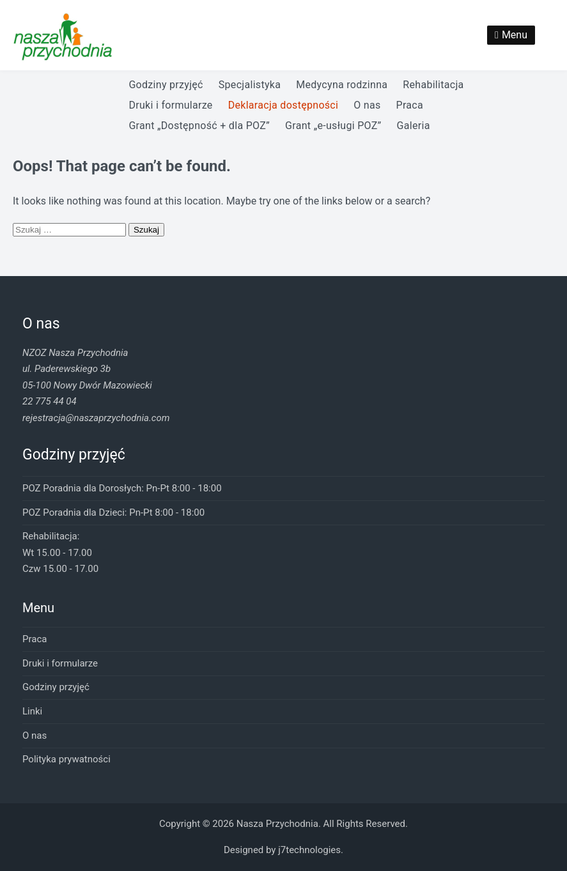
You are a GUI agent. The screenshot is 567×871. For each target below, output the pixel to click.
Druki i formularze (170, 105)
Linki (32, 711)
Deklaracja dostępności (283, 105)
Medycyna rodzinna (341, 85)
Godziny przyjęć (165, 85)
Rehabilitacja (433, 85)
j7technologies (309, 850)
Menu (514, 35)
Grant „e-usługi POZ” (333, 125)
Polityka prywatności (66, 759)
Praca (409, 105)
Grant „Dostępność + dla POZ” (199, 125)
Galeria (413, 125)
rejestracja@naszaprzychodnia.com (95, 418)
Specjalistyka (250, 85)
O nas (366, 105)
